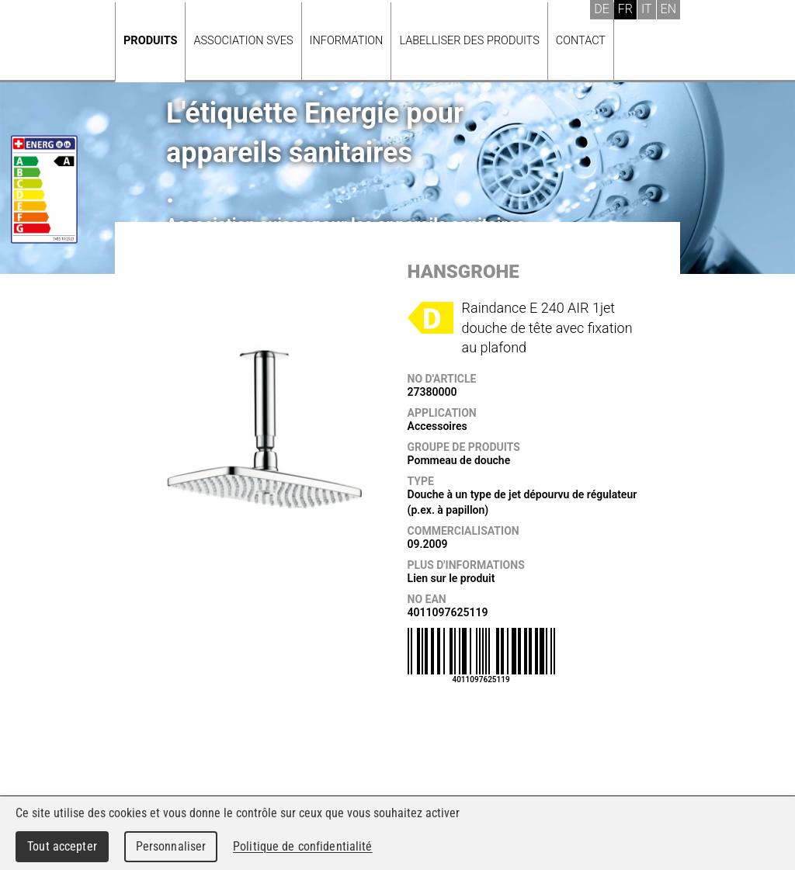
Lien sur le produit (451, 578)
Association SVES (243, 40)
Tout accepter (62, 846)
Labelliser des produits (469, 40)
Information (347, 40)
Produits (150, 40)
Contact (581, 40)
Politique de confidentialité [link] (303, 846)
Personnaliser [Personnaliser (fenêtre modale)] (171, 846)
